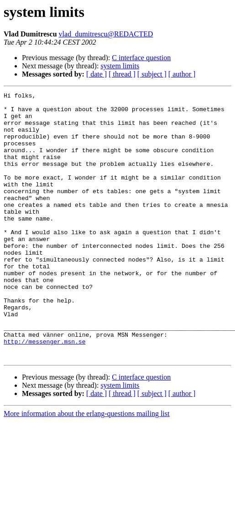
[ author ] (182, 74)
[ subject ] (152, 74)
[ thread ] (122, 74)
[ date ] (96, 74)
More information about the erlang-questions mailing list (86, 467)
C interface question (141, 58)
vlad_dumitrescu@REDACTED (106, 34)
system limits (119, 66)
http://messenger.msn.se (44, 392)
